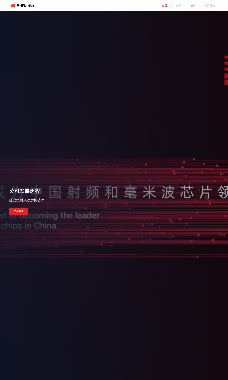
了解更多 (18, 211)
